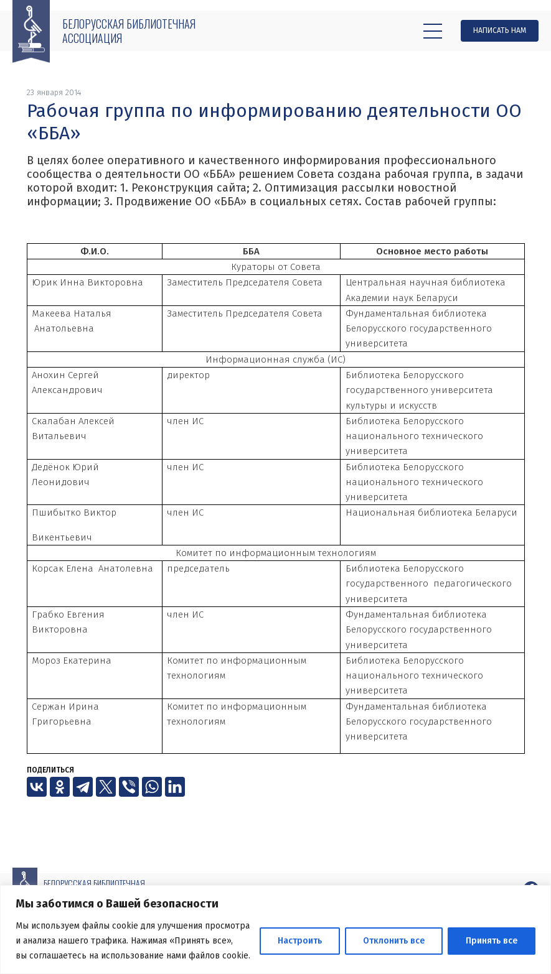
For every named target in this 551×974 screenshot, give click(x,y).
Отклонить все (394, 940)
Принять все (491, 940)
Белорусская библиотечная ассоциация (128, 31)
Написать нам (499, 30)
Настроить (300, 940)
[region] (275, 929)
